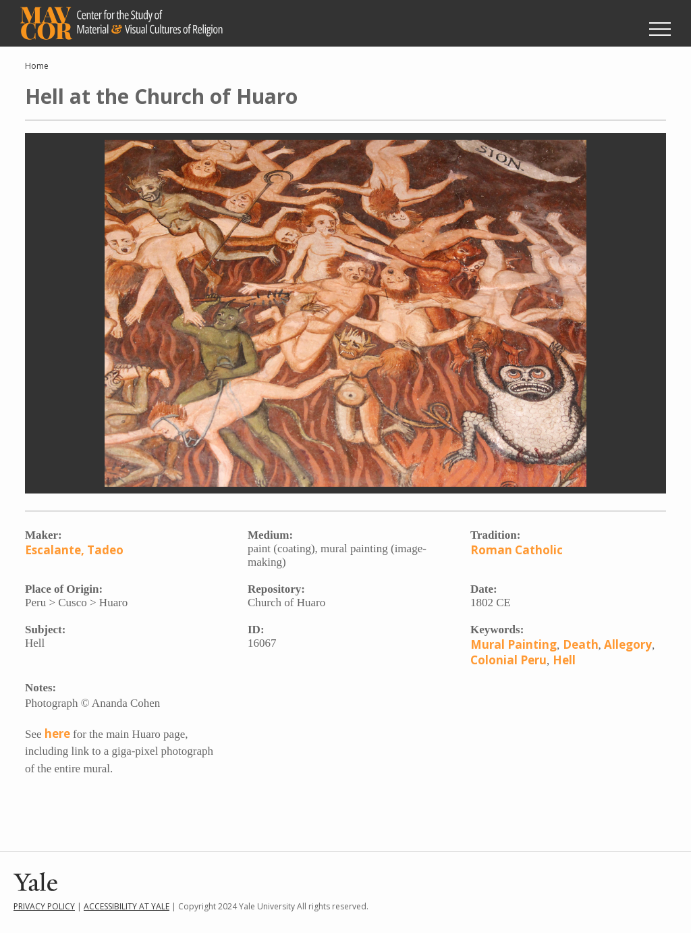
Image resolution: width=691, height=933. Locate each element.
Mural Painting (513, 644)
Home (37, 66)
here (57, 733)
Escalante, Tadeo (74, 550)
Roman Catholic (516, 550)
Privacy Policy (44, 906)
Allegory (628, 644)
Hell (564, 660)
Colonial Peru (508, 660)
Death (581, 644)
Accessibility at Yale (126, 906)
